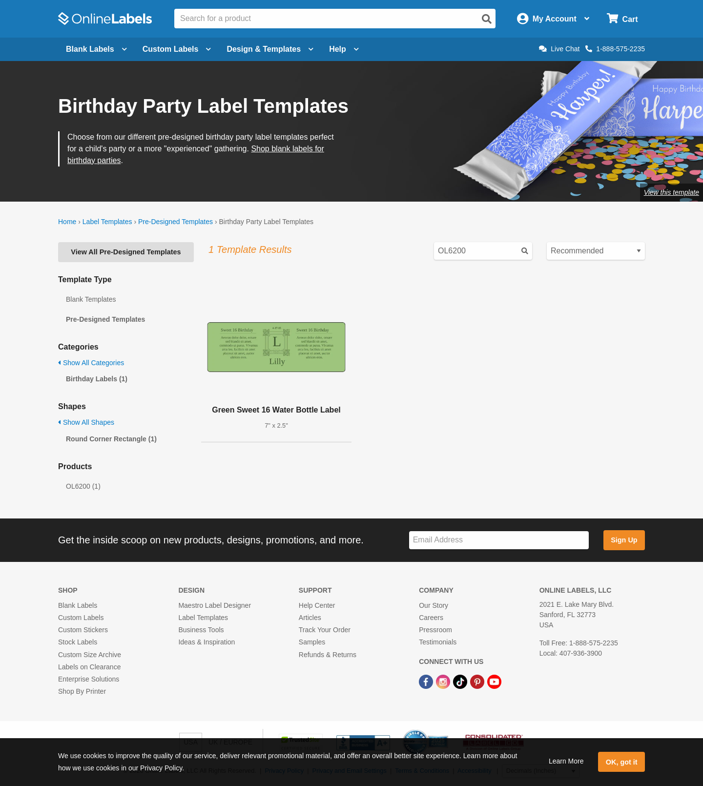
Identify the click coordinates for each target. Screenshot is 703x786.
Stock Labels (77, 642)
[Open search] (487, 19)
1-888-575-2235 (615, 49)
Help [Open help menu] (344, 49)
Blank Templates (91, 299)
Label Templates (107, 222)
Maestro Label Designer (214, 605)
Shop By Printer (82, 691)
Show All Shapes (86, 422)
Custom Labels (80, 617)
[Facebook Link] (427, 681)
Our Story (433, 605)
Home (67, 222)
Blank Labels (77, 605)
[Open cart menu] (622, 19)
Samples (312, 642)
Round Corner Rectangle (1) (111, 439)
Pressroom (435, 630)
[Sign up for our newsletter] (499, 540)
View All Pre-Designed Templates (126, 252)
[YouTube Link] (494, 681)
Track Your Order (325, 630)
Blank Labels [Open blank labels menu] (96, 49)
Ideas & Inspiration (206, 642)
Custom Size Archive (89, 655)
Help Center (317, 605)
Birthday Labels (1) (96, 379)
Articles (310, 617)
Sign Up (624, 540)
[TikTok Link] (461, 681)
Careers (431, 617)
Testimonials (437, 642)
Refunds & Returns (327, 655)
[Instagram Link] (444, 681)
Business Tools (201, 630)
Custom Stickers (83, 630)
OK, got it (622, 762)
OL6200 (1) (83, 486)
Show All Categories (91, 363)
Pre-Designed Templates (175, 222)
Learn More (566, 761)
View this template (671, 192)
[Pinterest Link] (478, 681)
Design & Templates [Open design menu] (270, 49)
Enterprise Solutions (88, 679)
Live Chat (559, 48)
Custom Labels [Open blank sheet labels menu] (177, 49)
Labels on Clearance (89, 667)
